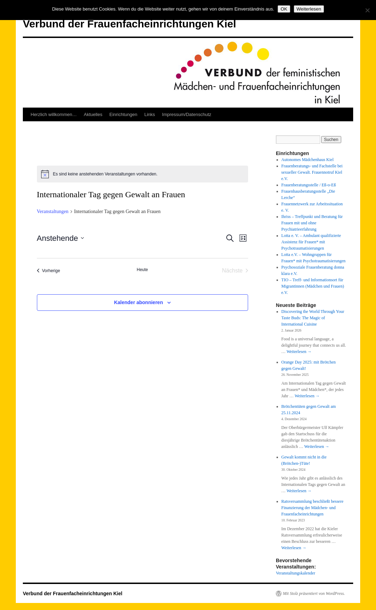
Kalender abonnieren (138, 302)
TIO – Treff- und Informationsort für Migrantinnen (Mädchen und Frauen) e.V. (312, 286)
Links (149, 114)
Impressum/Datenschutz (186, 114)
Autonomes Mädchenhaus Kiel (307, 159)
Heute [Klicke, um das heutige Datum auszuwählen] (142, 269)
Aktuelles (93, 114)
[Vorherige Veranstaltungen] (48, 271)
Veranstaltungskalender (295, 573)
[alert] (142, 174)
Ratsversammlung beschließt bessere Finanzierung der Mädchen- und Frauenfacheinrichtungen (312, 507)
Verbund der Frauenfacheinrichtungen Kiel (129, 24)
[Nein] (367, 10)
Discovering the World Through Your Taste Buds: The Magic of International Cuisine (312, 318)
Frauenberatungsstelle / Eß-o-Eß (308, 184)
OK (283, 9)
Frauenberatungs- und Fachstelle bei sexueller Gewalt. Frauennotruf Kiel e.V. (312, 172)
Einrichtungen (123, 114)
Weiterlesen (298, 351)
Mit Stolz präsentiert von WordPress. (314, 593)
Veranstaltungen (53, 211)
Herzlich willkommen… (54, 114)
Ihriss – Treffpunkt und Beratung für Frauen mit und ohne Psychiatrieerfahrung (312, 223)
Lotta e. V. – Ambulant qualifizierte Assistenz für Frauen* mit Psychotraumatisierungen (311, 242)
